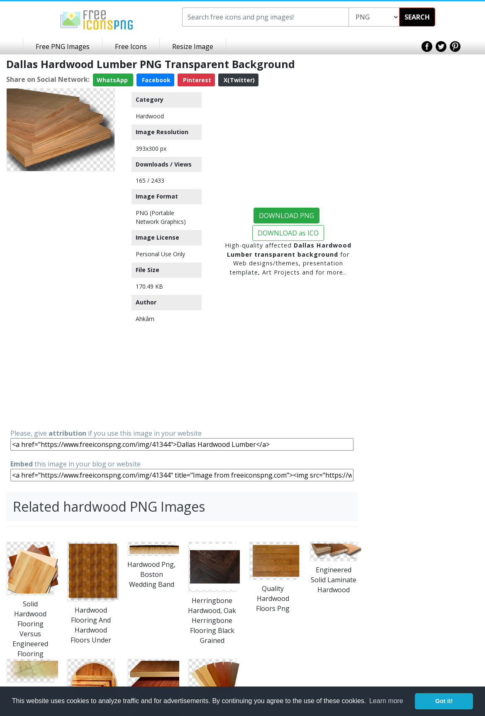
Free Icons (131, 46)
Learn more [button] (386, 700)
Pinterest (196, 80)
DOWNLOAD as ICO (288, 233)
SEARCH (417, 17)
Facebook (155, 80)
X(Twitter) (238, 80)
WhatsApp (113, 80)
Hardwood (150, 116)
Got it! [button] (444, 701)
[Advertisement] (60, 299)
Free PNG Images (63, 46)
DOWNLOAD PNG (286, 215)
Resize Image (192, 46)
